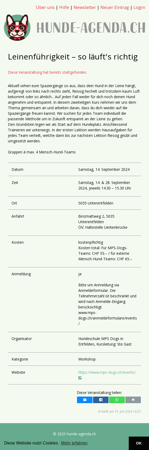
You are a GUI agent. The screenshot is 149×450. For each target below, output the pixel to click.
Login (139, 7)
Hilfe (64, 7)
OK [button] (139, 443)
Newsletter (85, 7)
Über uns (45, 7)
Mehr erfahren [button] (74, 443)
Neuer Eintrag (114, 7)
